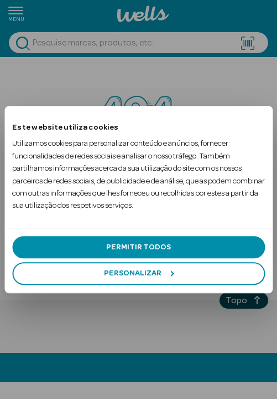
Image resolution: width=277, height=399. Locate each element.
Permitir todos (138, 247)
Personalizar (139, 273)
